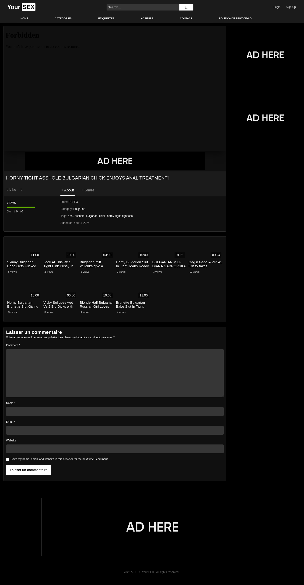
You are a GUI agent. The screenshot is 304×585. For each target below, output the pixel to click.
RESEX (73, 202)
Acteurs (147, 18)
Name (10, 403)
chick (102, 216)
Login (277, 7)
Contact (186, 18)
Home (24, 18)
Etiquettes (106, 18)
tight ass (127, 216)
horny (110, 216)
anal (70, 216)
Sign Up (291, 7)
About (68, 190)
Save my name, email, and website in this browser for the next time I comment (59, 459)
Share (88, 190)
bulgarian (92, 216)
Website (11, 440)
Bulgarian (79, 209)
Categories (63, 18)
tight (118, 216)
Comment (13, 345)
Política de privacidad (235, 18)
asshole (79, 216)
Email (10, 421)
